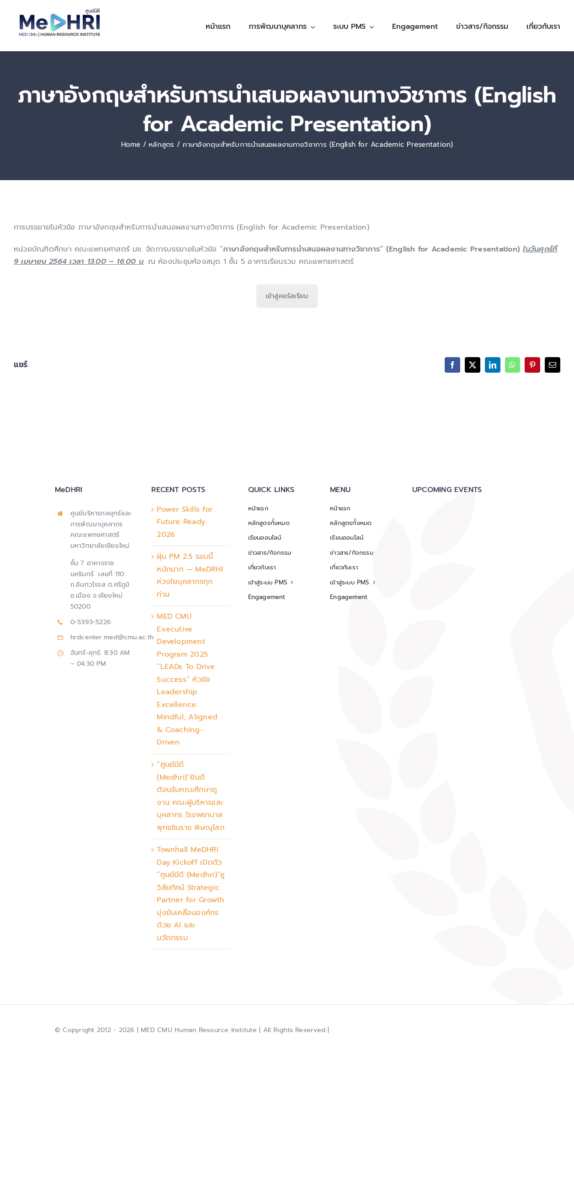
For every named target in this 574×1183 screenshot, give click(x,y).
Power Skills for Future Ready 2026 (185, 522)
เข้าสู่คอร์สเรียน (287, 296)
